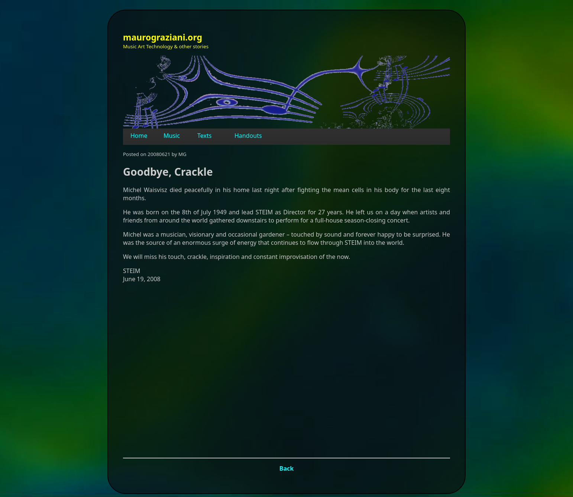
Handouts (248, 135)
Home (139, 135)
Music (172, 135)
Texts (204, 135)
